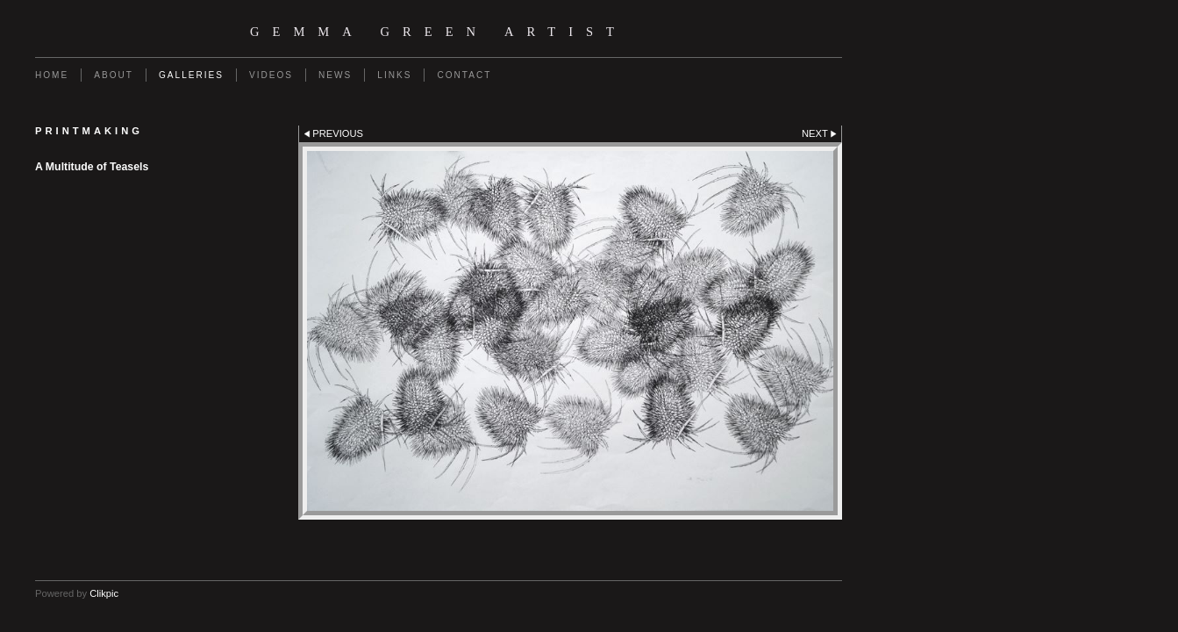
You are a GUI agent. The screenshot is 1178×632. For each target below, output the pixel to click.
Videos (271, 75)
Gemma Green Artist (438, 32)
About (113, 75)
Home (51, 75)
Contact (464, 75)
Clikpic (103, 593)
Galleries (191, 75)
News (335, 75)
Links (394, 75)
